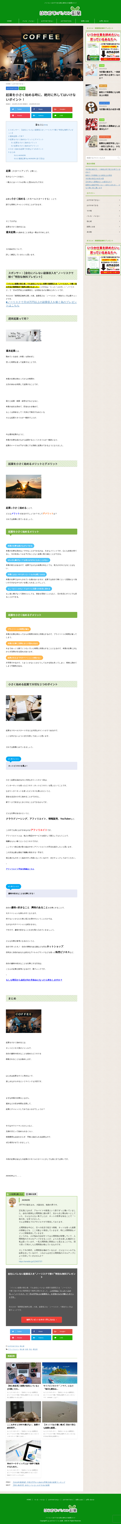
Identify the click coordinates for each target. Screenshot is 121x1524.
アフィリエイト (13, 1349)
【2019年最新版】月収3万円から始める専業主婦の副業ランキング (38, 1482)
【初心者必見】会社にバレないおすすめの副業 (31, 1485)
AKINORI (20, 155)
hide (45, 125)
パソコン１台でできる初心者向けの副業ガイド (60, 1518)
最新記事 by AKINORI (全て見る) (29, 159)
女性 (26, 1349)
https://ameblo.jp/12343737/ (30, 1262)
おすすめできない (47, 21)
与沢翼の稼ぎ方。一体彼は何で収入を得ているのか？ (109, 75)
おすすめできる (66, 21)
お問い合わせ (104, 21)
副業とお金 (85, 21)
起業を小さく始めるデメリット (25, 146)
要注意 (35, 1349)
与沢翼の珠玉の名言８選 (109, 109)
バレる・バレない (28, 21)
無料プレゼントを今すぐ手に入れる (41, 1320)
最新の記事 (32, 1194)
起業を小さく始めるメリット (24, 143)
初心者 (22, 1346)
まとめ (11, 152)
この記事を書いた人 (16, 1194)
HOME (9, 21)
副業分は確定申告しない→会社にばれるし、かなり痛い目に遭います (109, 146)
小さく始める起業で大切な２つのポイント (26, 149)
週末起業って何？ (16, 136)
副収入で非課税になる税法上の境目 (99, 175)
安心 (30, 1349)
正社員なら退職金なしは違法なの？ (99, 182)
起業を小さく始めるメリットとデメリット (26, 139)
